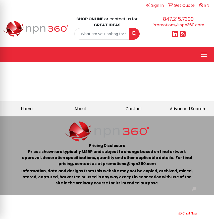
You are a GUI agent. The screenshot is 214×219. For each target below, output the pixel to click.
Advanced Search (187, 109)
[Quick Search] (101, 34)
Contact (134, 109)
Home (27, 109)
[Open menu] (204, 55)
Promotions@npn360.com (178, 25)
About (80, 109)
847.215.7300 (178, 19)
